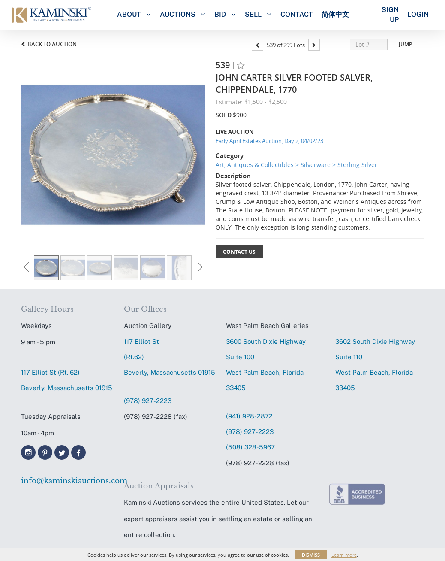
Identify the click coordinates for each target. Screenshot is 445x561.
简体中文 (335, 14)
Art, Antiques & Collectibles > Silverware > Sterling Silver (296, 165)
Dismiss (311, 555)
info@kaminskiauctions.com (68, 480)
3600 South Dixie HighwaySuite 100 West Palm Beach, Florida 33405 (266, 364)
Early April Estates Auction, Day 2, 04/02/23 (269, 141)
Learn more (344, 555)
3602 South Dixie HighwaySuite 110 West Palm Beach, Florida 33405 (375, 364)
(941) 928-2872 (249, 416)
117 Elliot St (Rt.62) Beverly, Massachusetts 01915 (169, 357)
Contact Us (239, 251)
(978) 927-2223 (147, 400)
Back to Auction (52, 44)
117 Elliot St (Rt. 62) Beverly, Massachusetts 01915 (66, 380)
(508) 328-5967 (250, 447)
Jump (405, 44)
